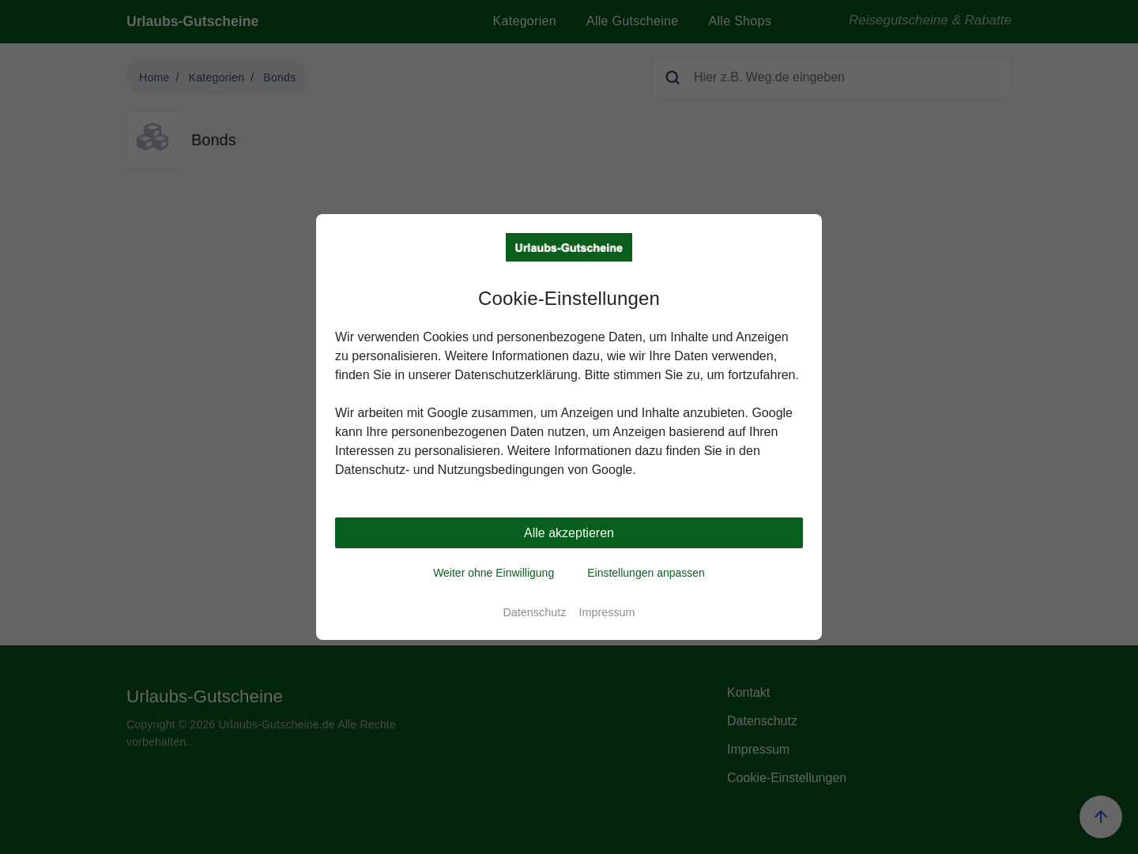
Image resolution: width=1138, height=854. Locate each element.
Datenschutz (534, 612)
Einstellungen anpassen (646, 572)
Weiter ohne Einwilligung (493, 572)
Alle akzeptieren (569, 533)
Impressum (606, 612)
